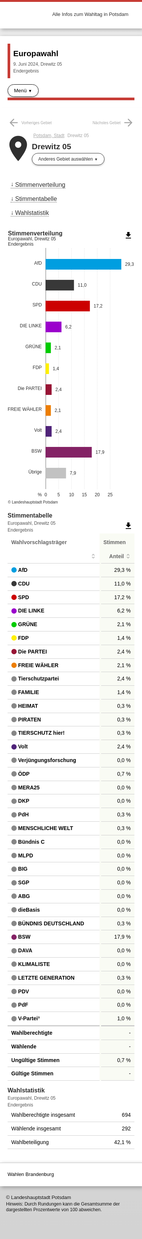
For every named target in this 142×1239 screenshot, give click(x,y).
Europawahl (35, 53)
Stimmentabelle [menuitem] (36, 199)
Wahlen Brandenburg (31, 1174)
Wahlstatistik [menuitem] (32, 213)
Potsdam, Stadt (48, 135)
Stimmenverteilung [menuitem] (40, 185)
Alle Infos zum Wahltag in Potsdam (90, 14)
